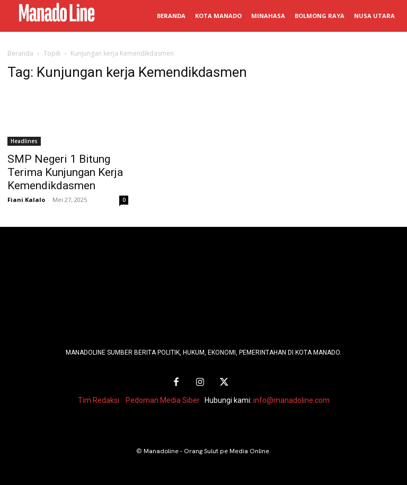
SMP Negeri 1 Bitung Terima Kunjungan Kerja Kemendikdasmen (65, 172)
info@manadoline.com (291, 398)
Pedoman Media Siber (163, 398)
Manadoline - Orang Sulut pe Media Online (206, 449)
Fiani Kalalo (26, 200)
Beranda (20, 53)
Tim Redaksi (98, 398)
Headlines (24, 141)
